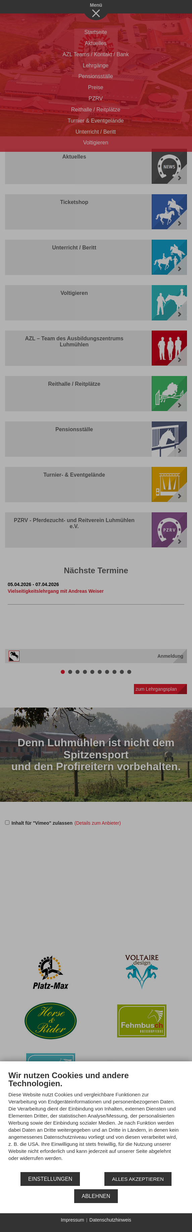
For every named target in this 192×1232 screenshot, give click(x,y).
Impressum (72, 1220)
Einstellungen (50, 1179)
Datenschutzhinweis (110, 1220)
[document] (96, 1120)
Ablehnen (96, 1196)
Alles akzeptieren (138, 1179)
